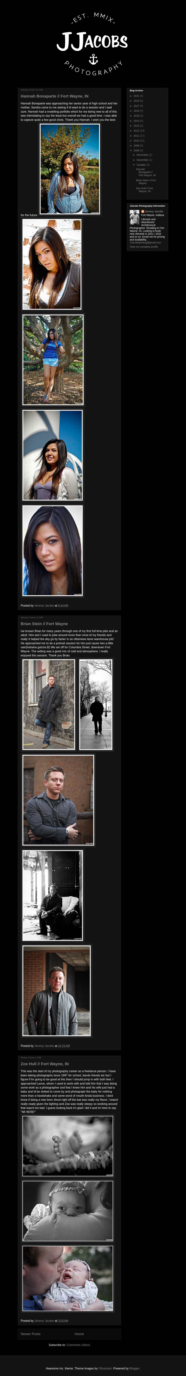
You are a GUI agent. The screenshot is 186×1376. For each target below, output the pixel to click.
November (143, 159)
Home (79, 1334)
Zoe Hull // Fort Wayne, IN (45, 1064)
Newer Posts (31, 1334)
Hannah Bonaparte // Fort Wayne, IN (54, 96)
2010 (137, 140)
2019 (137, 100)
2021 (137, 95)
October (141, 164)
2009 (137, 145)
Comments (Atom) (78, 1345)
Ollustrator (105, 1368)
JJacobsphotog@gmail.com (145, 242)
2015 (137, 115)
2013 (137, 125)
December (143, 154)
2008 (137, 150)
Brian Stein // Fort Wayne (44, 624)
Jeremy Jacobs (154, 211)
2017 (137, 105)
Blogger (134, 1368)
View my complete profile (144, 246)
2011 (137, 135)
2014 (137, 120)
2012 (137, 130)
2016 (137, 110)
